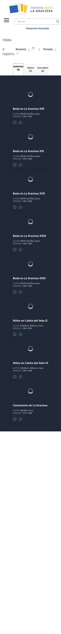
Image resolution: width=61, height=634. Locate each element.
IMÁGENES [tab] (18, 68)
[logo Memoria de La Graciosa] (30, 9)
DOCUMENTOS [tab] (42, 69)
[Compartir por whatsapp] (21, 122)
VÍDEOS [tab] (30, 69)
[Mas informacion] (15, 122)
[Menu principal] (6, 20)
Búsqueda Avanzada (37, 28)
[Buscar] (58, 21)
